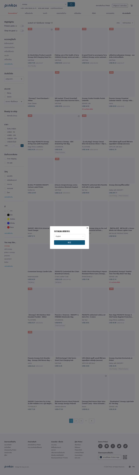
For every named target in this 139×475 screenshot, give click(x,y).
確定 (69, 242)
